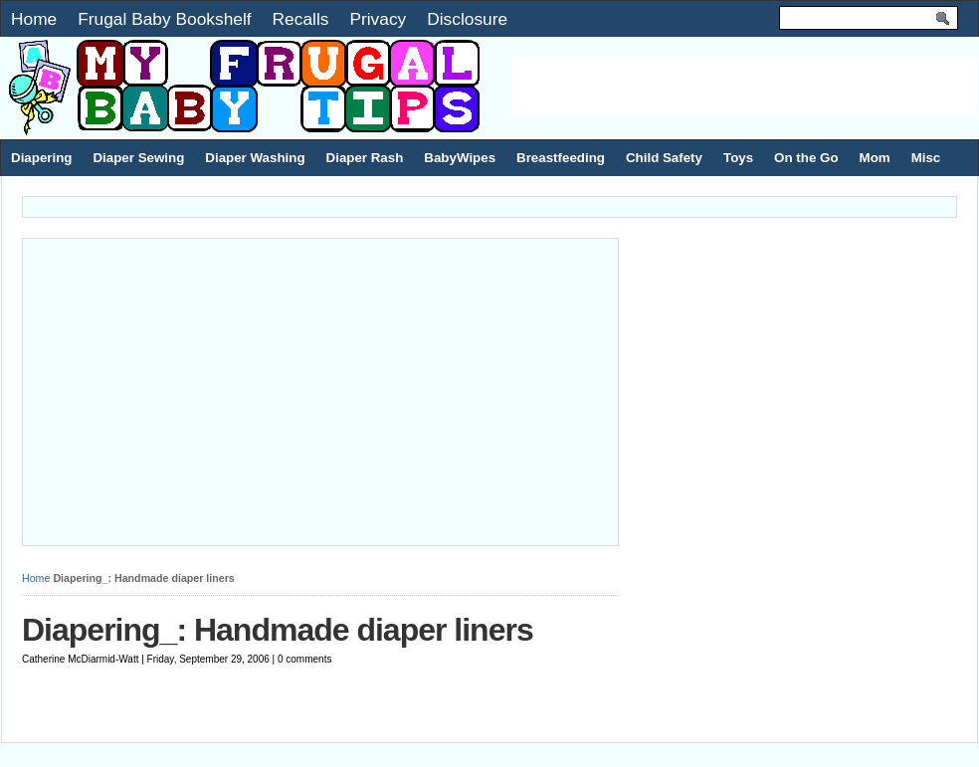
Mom (875, 157)
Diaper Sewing (138, 157)
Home (34, 19)
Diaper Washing (254, 157)
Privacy (377, 19)
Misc (926, 157)
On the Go (806, 157)
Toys (738, 157)
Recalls (301, 19)
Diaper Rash (365, 157)
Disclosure (467, 19)
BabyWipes (459, 157)
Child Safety (664, 157)
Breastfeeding (560, 157)
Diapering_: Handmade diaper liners (277, 630)
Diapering (41, 157)
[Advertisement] (744, 86)
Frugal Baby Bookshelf (164, 19)
